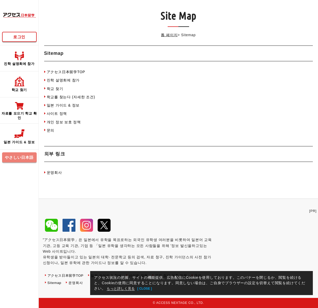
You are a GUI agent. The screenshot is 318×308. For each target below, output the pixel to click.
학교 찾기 (55, 89)
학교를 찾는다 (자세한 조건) (71, 97)
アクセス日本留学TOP (66, 72)
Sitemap (55, 283)
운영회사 (54, 172)
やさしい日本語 (19, 157)
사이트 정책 (57, 113)
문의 (51, 130)
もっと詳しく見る (122, 288)
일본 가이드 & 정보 (63, 105)
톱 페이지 (169, 35)
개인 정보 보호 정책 (64, 122)
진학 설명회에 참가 (63, 80)
